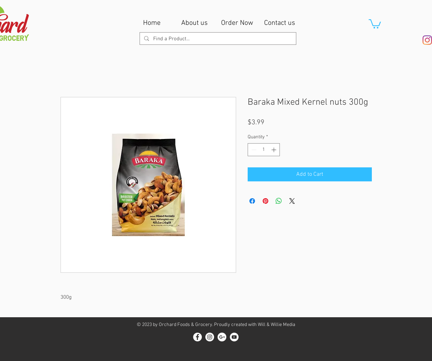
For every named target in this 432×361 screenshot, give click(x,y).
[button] (375, 23)
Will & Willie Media (276, 325)
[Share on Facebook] (252, 201)
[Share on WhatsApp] (279, 201)
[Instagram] (427, 40)
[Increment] (274, 150)
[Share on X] (292, 201)
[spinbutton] (263, 150)
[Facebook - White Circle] (197, 337)
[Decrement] (253, 150)
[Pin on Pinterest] (265, 201)
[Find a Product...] (217, 39)
